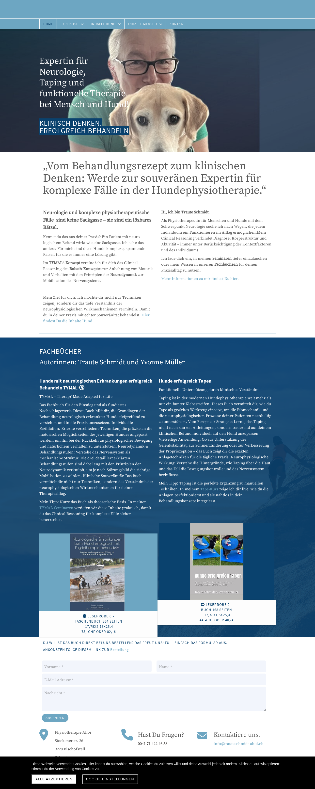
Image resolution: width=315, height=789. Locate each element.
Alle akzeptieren (54, 779)
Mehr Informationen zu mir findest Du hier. (200, 278)
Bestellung (119, 649)
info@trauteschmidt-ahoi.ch (239, 743)
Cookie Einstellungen (110, 779)
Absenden (55, 717)
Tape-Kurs (209, 489)
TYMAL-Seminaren (56, 507)
